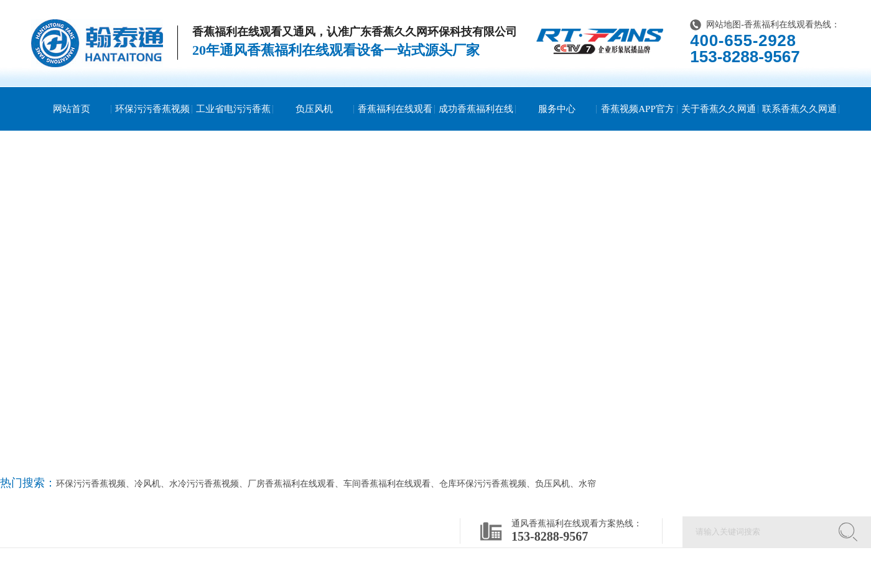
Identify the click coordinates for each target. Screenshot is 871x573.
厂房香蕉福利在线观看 (291, 483)
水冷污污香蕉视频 (204, 483)
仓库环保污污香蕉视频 (482, 483)
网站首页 (71, 109)
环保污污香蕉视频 (152, 109)
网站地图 (723, 24)
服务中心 (556, 109)
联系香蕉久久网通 (799, 109)
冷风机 (147, 483)
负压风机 (314, 109)
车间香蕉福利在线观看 (387, 483)
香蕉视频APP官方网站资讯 (637, 130)
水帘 (587, 483)
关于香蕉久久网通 (718, 109)
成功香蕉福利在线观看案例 (476, 130)
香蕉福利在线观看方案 (395, 130)
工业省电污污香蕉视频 (233, 130)
